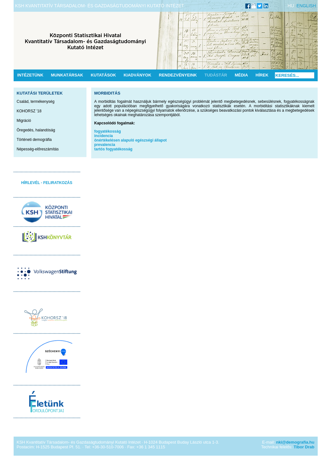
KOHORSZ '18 (29, 111)
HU (291, 5)
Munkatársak (67, 75)
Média (241, 75)
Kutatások (103, 75)
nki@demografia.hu (295, 442)
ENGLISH (306, 5)
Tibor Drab (304, 447)
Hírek (262, 75)
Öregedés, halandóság (36, 130)
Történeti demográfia (34, 139)
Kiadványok (137, 75)
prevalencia (104, 144)
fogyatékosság (107, 131)
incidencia (103, 136)
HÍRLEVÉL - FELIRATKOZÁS (47, 183)
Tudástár (215, 75)
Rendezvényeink (178, 75)
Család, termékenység (35, 101)
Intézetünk (30, 75)
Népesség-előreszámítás (38, 149)
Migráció (24, 120)
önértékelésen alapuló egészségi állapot (130, 140)
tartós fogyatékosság (113, 149)
